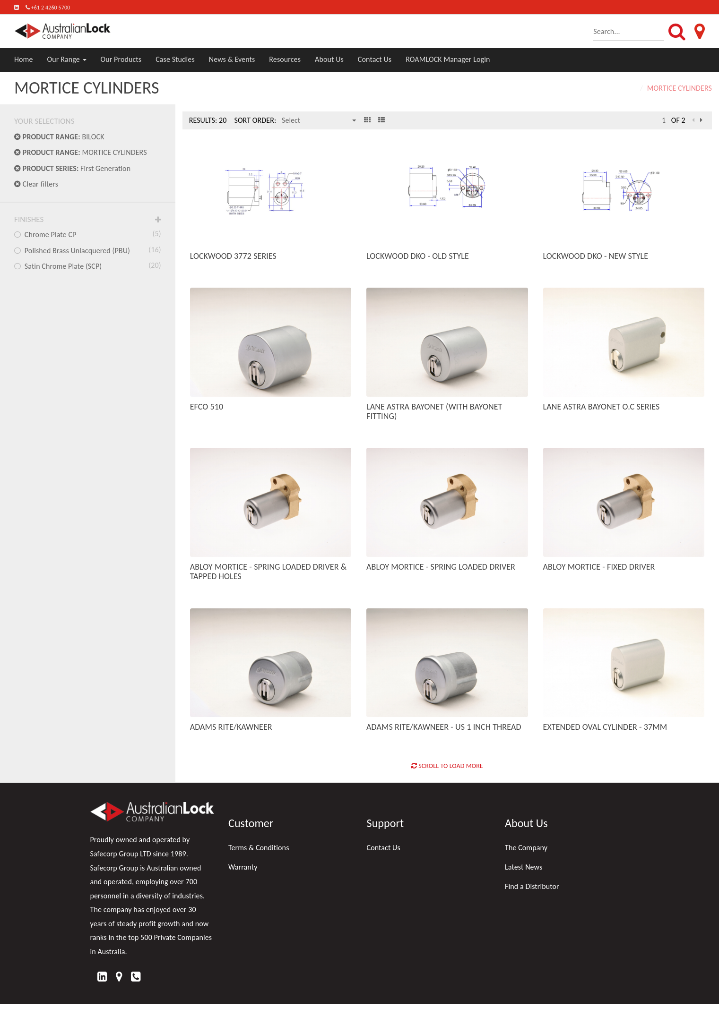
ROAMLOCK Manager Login (448, 59)
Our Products (121, 59)
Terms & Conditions (258, 847)
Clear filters (36, 183)
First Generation (72, 168)
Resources (285, 59)
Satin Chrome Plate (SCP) (87, 265)
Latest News (523, 866)
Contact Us (374, 59)
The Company (526, 847)
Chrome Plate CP (87, 234)
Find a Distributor (532, 886)
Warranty (243, 866)
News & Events (232, 59)
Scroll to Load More (447, 766)
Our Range (67, 59)
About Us (329, 59)
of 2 (678, 120)
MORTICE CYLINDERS (80, 152)
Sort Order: (255, 120)
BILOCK (59, 136)
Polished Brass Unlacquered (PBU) (87, 250)
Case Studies (175, 59)
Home (23, 59)
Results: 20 (208, 120)
